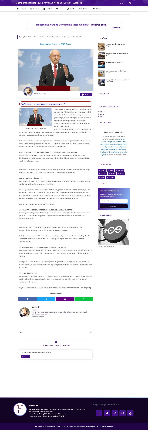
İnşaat (42, 314)
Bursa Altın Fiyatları (116, 144)
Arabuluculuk (35, 314)
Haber (43, 312)
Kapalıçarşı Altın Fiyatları (109, 149)
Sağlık (113, 174)
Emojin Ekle (25, 356)
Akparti (103, 170)
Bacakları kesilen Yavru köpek (115, 62)
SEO (33, 312)
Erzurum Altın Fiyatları (118, 147)
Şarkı (46, 314)
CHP (111, 170)
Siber (36, 312)
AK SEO (34, 307)
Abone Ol (113, 206)
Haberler (103, 174)
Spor (102, 177)
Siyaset (122, 174)
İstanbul (111, 177)
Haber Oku (33, 416)
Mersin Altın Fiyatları (112, 152)
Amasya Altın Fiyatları (114, 142)
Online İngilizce (53, 416)
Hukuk (60, 312)
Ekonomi (120, 170)
